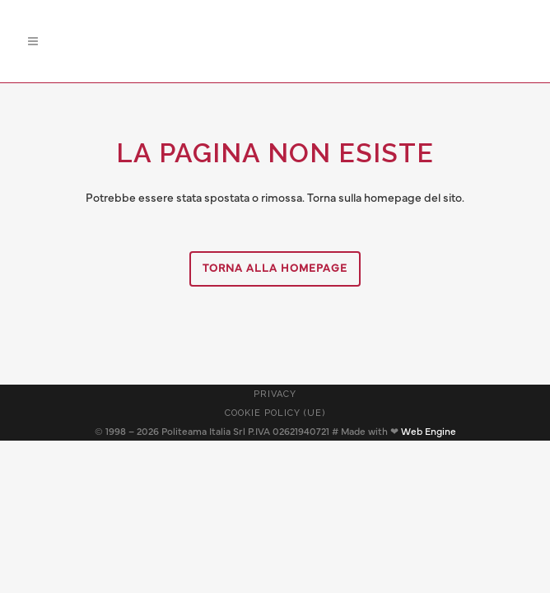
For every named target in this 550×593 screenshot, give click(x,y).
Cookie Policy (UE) (275, 413)
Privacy (275, 394)
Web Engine (428, 432)
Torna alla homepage (275, 269)
